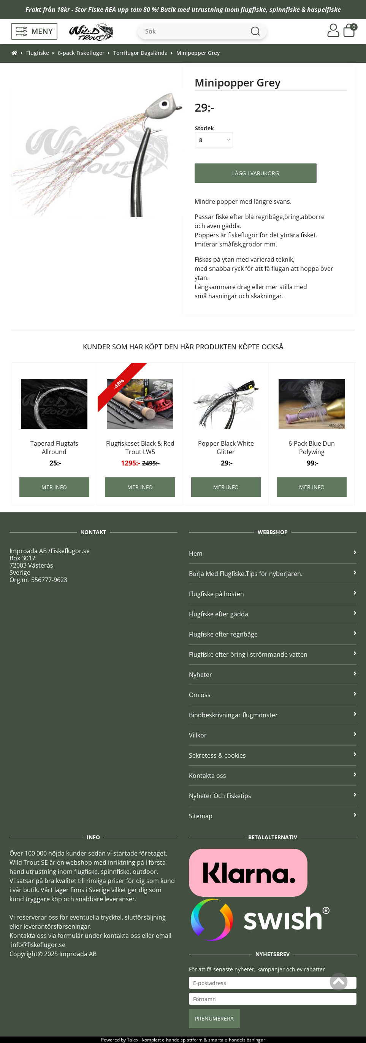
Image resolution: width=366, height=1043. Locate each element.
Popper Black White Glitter (226, 447)
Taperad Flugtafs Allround (54, 447)
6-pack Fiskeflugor (81, 52)
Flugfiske (37, 52)
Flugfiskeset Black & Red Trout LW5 (140, 447)
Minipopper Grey (198, 52)
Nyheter (273, 674)
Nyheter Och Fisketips (273, 796)
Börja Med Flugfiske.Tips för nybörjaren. (273, 573)
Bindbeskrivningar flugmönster (273, 715)
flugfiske (253, 9)
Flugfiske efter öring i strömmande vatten (273, 654)
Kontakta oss (273, 775)
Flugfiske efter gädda (273, 614)
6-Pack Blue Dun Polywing (311, 447)
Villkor (273, 735)
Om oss (273, 695)
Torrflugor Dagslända (140, 52)
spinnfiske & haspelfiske (305, 9)
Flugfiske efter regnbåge (273, 634)
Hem (273, 553)
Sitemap (273, 816)
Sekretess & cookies (273, 755)
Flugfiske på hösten (273, 594)
